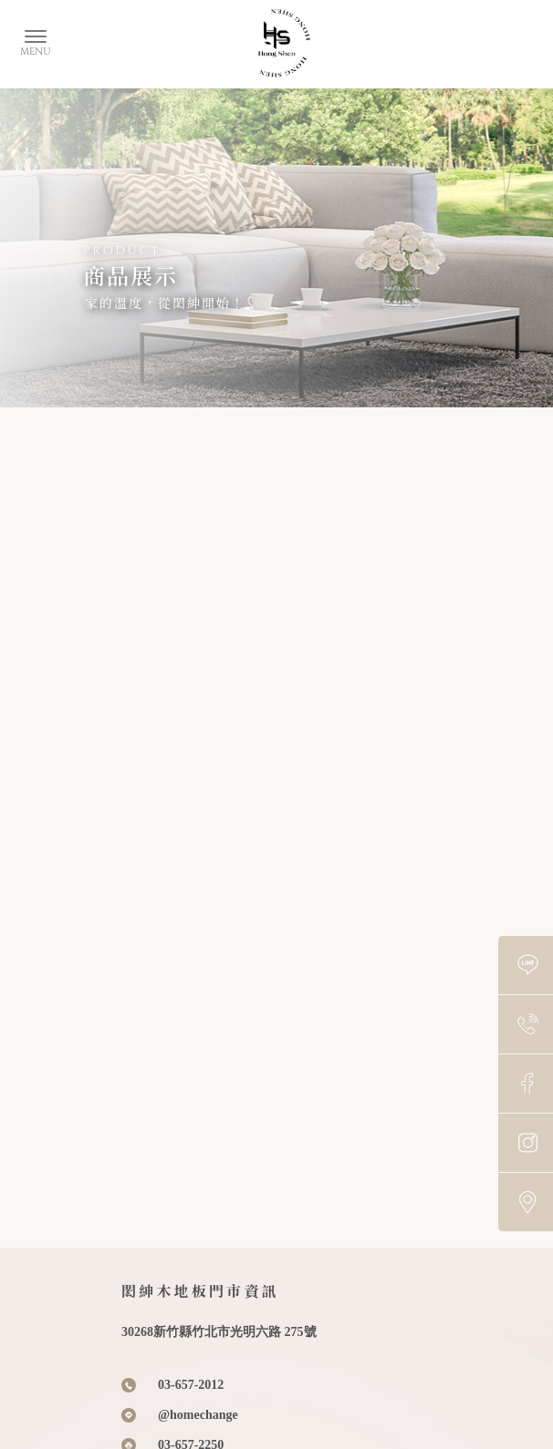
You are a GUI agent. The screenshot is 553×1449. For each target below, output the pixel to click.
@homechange (198, 1415)
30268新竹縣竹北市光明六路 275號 (219, 1332)
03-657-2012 (191, 1385)
